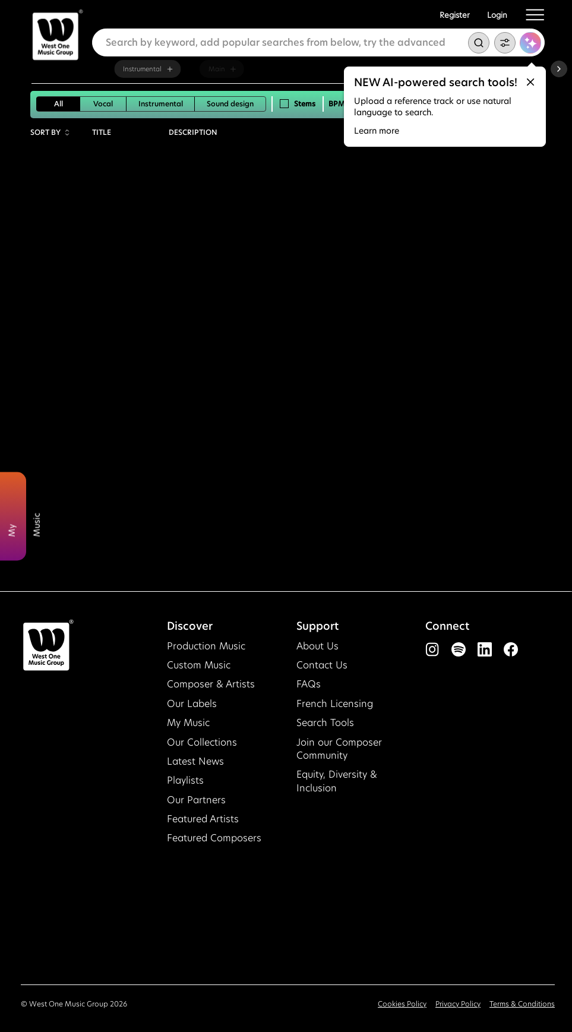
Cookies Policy (402, 1004)
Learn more (376, 131)
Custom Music (198, 665)
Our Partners (196, 800)
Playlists (185, 780)
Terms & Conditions (522, 1004)
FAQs (308, 684)
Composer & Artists (211, 684)
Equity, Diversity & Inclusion (336, 781)
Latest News (195, 761)
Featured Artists (203, 819)
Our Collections (202, 742)
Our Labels (192, 704)
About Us (317, 646)
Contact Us (321, 665)
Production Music (206, 646)
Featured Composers (214, 838)
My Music (188, 723)
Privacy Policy (458, 1004)
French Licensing (334, 704)
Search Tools (325, 723)
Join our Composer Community (339, 749)
